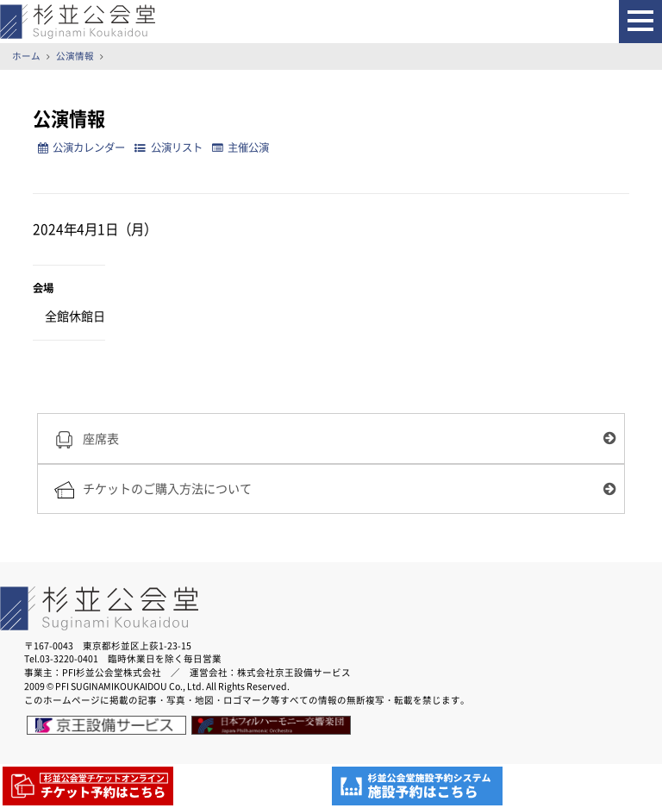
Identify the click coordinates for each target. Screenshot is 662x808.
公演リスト (168, 147)
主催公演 (240, 147)
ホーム (26, 55)
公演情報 (75, 55)
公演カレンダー (81, 147)
